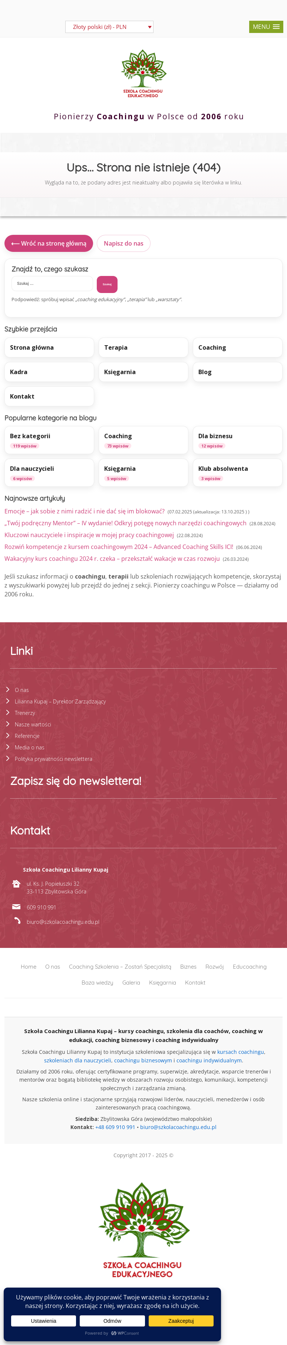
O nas (22, 689)
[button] (266, 27)
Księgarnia (162, 982)
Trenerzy (25, 712)
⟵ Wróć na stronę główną (48, 243)
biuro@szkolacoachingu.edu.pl (178, 1127)
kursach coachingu (240, 1051)
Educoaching (250, 966)
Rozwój (214, 966)
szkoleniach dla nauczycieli (77, 1060)
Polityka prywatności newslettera (53, 758)
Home (28, 966)
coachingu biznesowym (143, 1060)
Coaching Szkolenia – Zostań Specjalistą (120, 966)
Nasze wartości (33, 724)
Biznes (188, 966)
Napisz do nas (124, 243)
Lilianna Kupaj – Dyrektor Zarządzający (60, 701)
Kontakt (195, 982)
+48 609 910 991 (115, 1127)
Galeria (131, 982)
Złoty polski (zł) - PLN (99, 26)
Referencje (27, 735)
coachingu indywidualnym (209, 1060)
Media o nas (29, 747)
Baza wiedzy (97, 982)
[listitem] (49, 440)
